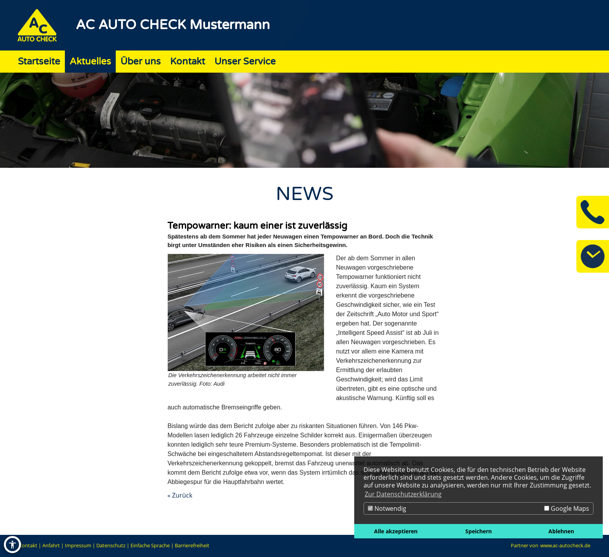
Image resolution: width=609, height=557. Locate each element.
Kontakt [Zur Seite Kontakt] (187, 61)
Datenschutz (110, 545)
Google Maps (566, 508)
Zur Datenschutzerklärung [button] (403, 494)
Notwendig (387, 508)
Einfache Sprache (150, 545)
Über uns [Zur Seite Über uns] (140, 61)
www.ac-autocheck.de (565, 545)
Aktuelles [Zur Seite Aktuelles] (90, 61)
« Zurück (179, 495)
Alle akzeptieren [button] (396, 531)
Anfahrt (51, 545)
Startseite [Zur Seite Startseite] (39, 61)
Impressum (78, 545)
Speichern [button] (478, 531)
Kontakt (28, 545)
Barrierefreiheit (192, 545)
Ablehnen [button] (561, 531)
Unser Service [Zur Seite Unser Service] (245, 61)
